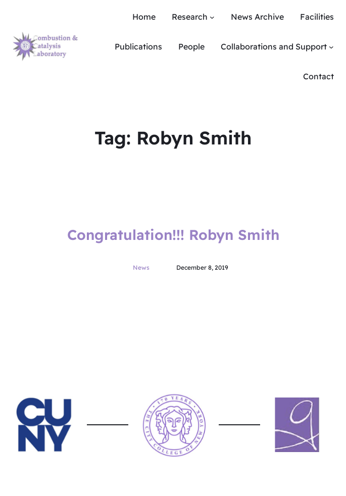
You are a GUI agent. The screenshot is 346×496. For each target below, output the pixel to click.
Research (190, 17)
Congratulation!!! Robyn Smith (173, 234)
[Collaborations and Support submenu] (331, 46)
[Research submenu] (212, 17)
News (141, 267)
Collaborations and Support (274, 46)
